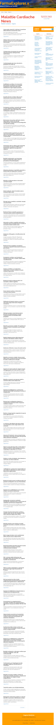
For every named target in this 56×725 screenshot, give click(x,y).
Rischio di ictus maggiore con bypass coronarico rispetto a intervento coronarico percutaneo (14, 247)
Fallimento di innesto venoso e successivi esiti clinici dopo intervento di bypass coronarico (13, 302)
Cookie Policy (32, 723)
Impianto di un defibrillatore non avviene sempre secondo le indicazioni (13, 490)
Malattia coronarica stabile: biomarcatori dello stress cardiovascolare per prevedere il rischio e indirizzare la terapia (14, 358)
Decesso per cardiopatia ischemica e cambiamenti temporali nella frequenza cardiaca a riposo (13, 402)
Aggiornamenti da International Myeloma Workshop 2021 (49, 59)
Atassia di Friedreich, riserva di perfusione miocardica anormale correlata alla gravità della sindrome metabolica (14, 436)
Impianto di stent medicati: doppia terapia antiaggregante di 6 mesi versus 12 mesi (14, 369)
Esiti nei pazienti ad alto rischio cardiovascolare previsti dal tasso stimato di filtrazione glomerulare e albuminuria (14, 580)
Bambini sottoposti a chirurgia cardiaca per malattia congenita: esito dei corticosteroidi (14, 652)
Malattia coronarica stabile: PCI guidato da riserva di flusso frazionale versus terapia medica (14, 327)
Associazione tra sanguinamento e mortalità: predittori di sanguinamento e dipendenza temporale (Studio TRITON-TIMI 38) (14, 603)
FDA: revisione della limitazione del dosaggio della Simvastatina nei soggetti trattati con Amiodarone (14, 558)
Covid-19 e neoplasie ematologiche (50, 83)
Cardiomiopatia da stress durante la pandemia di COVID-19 (12, 64)
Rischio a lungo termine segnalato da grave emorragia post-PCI (14, 414)
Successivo (22, 707)
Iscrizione (46, 18)
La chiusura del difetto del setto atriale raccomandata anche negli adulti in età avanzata (13, 424)
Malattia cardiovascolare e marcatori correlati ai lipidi (13, 181)
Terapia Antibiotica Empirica (38, 57)
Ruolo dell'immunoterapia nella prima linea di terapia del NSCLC (49, 64)
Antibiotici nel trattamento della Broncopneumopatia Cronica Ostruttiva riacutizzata (38, 38)
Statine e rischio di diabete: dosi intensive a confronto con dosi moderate (14, 459)
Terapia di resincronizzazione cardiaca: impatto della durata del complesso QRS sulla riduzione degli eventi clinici (13, 513)
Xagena (10, 12)
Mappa (5, 12)
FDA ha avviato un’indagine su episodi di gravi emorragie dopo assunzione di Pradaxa (13, 569)
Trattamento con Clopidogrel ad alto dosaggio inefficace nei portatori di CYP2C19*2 (12, 664)
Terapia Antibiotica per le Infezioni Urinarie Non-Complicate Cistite (38, 49)
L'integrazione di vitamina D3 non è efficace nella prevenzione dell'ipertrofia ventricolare (14, 52)
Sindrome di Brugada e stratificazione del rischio (14, 234)
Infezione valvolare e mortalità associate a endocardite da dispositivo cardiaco (14, 170)
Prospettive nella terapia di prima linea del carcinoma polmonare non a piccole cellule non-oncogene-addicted (49, 78)
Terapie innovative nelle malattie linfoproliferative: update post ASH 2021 (49, 49)
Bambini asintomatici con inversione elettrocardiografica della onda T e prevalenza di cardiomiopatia (12, 159)
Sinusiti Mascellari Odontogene (38, 54)
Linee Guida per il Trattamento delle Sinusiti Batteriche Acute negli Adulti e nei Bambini (38, 62)
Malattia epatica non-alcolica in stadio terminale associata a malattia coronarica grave (14, 524)
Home (2, 12)
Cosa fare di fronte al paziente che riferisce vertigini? (39, 73)
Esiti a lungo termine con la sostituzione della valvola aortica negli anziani (13, 536)
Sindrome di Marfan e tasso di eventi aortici (14, 348)
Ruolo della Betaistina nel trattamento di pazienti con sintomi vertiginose (38, 68)
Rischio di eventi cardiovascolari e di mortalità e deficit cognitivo (12, 281)
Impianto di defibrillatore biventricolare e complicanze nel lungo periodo (14, 591)
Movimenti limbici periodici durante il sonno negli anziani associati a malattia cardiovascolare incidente (14, 547)
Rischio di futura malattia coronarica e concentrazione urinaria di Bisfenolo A (13, 212)
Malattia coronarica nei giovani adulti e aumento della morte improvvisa (13, 380)
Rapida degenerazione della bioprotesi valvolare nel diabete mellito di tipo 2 (13, 338)
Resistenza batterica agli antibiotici (38, 77)
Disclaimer (43, 720)
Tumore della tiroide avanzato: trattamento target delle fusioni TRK (49, 37)
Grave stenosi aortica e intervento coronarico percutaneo (12, 291)
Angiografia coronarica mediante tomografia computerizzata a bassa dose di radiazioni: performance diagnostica (14, 501)
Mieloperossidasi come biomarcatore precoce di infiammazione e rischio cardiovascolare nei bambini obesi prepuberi (13, 314)
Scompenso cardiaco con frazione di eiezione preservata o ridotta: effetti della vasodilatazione (14, 258)
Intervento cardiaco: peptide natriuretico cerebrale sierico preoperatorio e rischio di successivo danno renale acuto (14, 223)
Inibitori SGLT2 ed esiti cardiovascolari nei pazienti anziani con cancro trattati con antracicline (14, 41)
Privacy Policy (25, 723)
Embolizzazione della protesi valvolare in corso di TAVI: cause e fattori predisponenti (14, 74)
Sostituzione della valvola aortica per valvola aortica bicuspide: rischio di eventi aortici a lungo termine (14, 628)
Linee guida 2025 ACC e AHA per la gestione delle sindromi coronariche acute (14, 30)
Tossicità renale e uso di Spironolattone (13, 687)
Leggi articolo (6, 36)
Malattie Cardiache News (18, 19)
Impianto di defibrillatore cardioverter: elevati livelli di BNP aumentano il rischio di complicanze (14, 391)
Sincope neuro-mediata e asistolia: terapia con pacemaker (14, 202)
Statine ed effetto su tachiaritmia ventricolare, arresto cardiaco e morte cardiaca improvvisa (13, 270)
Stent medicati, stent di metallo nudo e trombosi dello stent (13, 191)
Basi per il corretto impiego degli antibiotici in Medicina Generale (39, 81)
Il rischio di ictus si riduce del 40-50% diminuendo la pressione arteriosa (12, 97)
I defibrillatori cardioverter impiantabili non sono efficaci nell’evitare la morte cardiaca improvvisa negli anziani (14, 470)
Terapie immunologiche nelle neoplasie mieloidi (49, 54)
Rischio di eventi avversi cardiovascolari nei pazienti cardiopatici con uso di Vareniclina (14, 481)
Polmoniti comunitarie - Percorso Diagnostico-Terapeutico (37, 44)
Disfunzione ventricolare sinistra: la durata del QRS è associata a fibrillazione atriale (14, 697)
